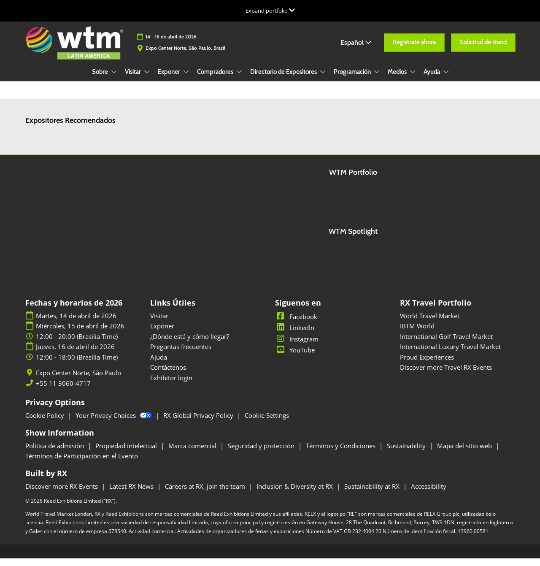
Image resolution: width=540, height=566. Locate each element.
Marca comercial (193, 453)
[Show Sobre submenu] (113, 80)
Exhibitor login (171, 385)
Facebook (296, 324)
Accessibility (428, 494)
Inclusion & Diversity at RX (295, 494)
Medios (398, 80)
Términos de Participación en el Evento (81, 463)
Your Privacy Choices (115, 423)
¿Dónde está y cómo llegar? (189, 344)
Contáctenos (168, 375)
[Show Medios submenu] (412, 80)
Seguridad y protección (262, 453)
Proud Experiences (427, 364)
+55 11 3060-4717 (63, 391)
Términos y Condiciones (341, 453)
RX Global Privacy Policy (199, 423)
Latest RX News (132, 494)
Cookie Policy (45, 423)
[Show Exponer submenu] (186, 80)
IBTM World (417, 333)
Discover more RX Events (62, 494)
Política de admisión (55, 453)
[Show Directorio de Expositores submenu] (322, 80)
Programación (353, 80)
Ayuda (432, 80)
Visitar (133, 80)
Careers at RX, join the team (206, 494)
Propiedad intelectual (127, 453)
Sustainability (407, 453)
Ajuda (158, 364)
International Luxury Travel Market (450, 354)
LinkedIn (294, 335)
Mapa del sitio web (465, 453)
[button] (414, 50)
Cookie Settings (267, 423)
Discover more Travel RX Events (446, 375)
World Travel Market (429, 323)
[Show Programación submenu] (376, 80)
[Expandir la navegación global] (270, 10)
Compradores (216, 80)
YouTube (295, 357)
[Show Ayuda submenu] (445, 80)
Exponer (169, 80)
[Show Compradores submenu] (239, 80)
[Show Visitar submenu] (146, 80)
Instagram (297, 346)
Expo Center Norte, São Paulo (78, 380)
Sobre (100, 80)
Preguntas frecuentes (180, 354)
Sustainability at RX (372, 494)
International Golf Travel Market (446, 344)
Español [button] (355, 50)
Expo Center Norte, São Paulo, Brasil (185, 56)
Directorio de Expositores (284, 80)
